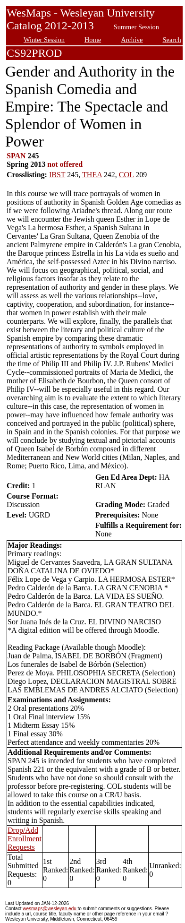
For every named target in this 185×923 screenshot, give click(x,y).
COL (126, 175)
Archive (132, 39)
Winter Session (44, 39)
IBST (57, 175)
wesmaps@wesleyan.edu (50, 908)
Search (172, 39)
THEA (92, 175)
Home (92, 39)
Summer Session (136, 27)
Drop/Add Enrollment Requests (25, 838)
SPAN (16, 156)
